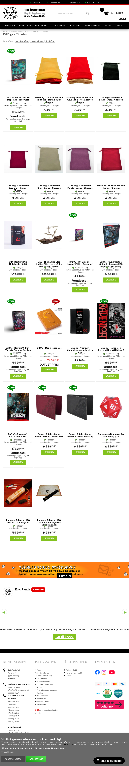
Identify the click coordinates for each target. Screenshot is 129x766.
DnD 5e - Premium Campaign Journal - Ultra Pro (80, 350)
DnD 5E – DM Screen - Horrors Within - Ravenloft (80, 263)
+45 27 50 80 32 (14, 702)
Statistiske (59, 748)
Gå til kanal (64, 637)
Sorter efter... (8, 41)
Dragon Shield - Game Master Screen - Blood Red (49, 435)
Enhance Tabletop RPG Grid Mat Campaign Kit (18, 521)
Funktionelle (44, 748)
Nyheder (10, 25)
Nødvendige (10, 748)
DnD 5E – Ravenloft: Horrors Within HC (18, 435)
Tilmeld (64, 576)
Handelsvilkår (42, 699)
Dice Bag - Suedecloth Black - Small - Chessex (111, 98)
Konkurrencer (42, 679)
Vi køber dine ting (43, 682)
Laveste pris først (22, 41)
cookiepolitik (68, 744)
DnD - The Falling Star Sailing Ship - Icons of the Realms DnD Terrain (49, 264)
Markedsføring (27, 748)
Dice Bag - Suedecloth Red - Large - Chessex (111, 187)
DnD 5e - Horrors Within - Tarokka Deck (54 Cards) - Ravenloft (18, 350)
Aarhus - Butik (71, 670)
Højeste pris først (37, 41)
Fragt (39, 670)
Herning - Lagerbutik (74, 673)
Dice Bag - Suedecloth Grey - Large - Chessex (49, 187)
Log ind (122, 19)
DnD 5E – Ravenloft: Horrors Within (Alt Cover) (111, 349)
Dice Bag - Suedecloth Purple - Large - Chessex (79, 187)
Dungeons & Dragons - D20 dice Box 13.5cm (111, 435)
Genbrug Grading (43, 702)
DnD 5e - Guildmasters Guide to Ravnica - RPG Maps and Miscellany (111, 264)
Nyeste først (50, 41)
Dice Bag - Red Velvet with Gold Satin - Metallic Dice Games (79, 99)
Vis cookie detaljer (9, 752)
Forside (6, 31)
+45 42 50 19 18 (13, 730)
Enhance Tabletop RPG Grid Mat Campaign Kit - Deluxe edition (49, 522)
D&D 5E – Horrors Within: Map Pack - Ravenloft (18, 98)
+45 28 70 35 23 (14, 687)
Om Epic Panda (42, 696)
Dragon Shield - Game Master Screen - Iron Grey (80, 435)
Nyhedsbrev (41, 704)
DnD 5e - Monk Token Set (49, 348)
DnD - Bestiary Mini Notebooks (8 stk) (18, 263)
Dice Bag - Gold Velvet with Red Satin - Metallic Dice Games (49, 99)
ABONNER (38, 589)
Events (68, 676)
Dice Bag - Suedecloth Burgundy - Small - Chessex (18, 188)
